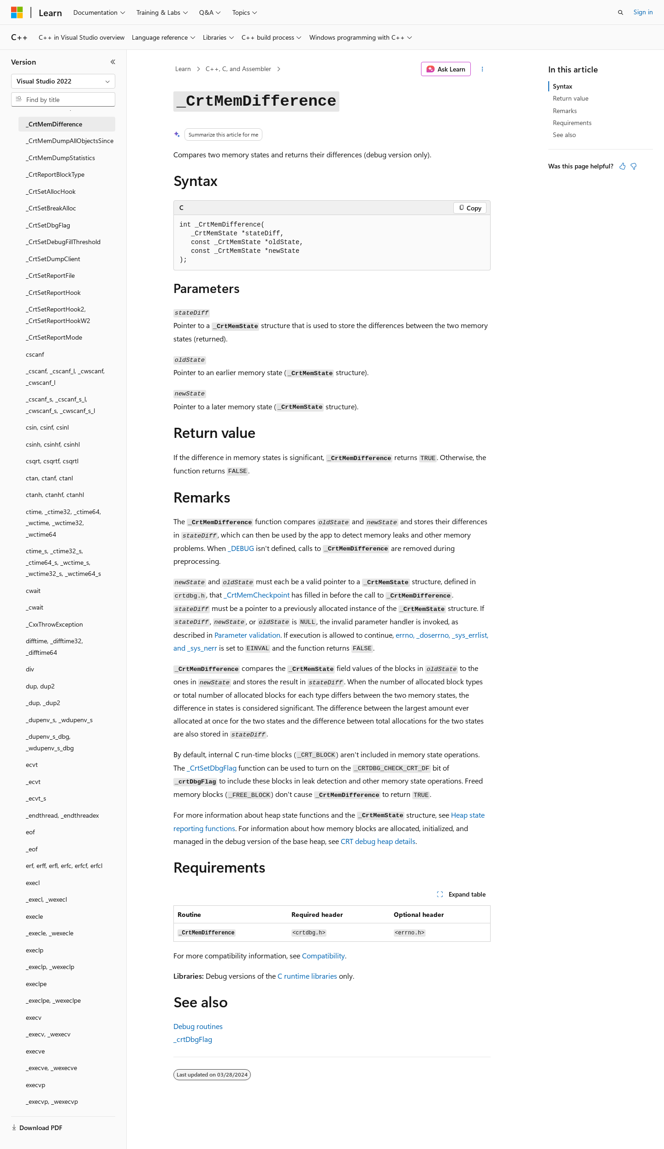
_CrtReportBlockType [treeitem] (55, 174)
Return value (570, 98)
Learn (183, 68)
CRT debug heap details (378, 841)
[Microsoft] (17, 12)
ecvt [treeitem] (32, 764)
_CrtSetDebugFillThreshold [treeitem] (63, 241)
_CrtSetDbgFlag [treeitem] (48, 225)
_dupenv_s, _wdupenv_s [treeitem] (59, 719)
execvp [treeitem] (35, 1084)
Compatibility (323, 955)
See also (564, 134)
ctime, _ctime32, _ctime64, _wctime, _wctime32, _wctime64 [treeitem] (63, 523)
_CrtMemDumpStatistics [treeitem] (60, 157)
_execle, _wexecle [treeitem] (49, 932)
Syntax (562, 86)
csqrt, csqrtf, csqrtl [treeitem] (52, 460)
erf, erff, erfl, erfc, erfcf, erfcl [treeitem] (64, 865)
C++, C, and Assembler (238, 68)
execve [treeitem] (35, 1051)
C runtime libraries (307, 976)
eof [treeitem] (30, 831)
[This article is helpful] (622, 166)
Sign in (643, 11)
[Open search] (620, 12)
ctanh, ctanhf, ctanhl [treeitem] (55, 494)
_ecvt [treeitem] (33, 781)
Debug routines (198, 1026)
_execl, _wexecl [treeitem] (46, 899)
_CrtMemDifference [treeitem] (54, 124)
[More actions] (482, 69)
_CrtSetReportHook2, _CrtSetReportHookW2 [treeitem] (58, 315)
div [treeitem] (30, 668)
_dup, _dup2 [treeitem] (43, 702)
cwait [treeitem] (33, 590)
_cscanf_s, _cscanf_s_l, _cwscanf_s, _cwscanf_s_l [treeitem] (60, 405)
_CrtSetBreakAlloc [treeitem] (51, 207)
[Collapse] (113, 62)
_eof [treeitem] (31, 848)
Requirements (572, 122)
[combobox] (63, 81)
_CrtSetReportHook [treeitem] (53, 292)
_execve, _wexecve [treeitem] (51, 1067)
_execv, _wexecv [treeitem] (48, 1033)
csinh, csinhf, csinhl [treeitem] (53, 444)
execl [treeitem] (33, 882)
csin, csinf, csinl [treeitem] (47, 427)
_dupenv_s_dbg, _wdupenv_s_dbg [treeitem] (50, 742)
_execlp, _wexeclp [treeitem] (50, 966)
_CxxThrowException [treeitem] (54, 624)
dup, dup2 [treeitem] (40, 686)
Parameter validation (247, 635)
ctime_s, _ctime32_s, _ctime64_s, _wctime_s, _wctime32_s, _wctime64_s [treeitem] (63, 562)
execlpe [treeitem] (36, 983)
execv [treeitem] (34, 1017)
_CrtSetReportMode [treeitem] (54, 337)
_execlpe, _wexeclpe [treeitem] (53, 1000)
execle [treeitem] (34, 916)
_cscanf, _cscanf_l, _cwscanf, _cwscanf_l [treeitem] (65, 376)
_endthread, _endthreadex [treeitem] (62, 815)
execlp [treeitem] (34, 950)
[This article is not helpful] (633, 166)
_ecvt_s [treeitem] (36, 798)
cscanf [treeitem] (35, 354)
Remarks (565, 110)
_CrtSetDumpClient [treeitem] (53, 258)
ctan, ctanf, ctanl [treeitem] (49, 477)
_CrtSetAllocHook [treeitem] (51, 191)
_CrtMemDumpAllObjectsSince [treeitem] (69, 140)
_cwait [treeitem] (34, 607)
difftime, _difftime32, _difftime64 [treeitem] (54, 646)
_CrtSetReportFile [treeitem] (50, 275)
